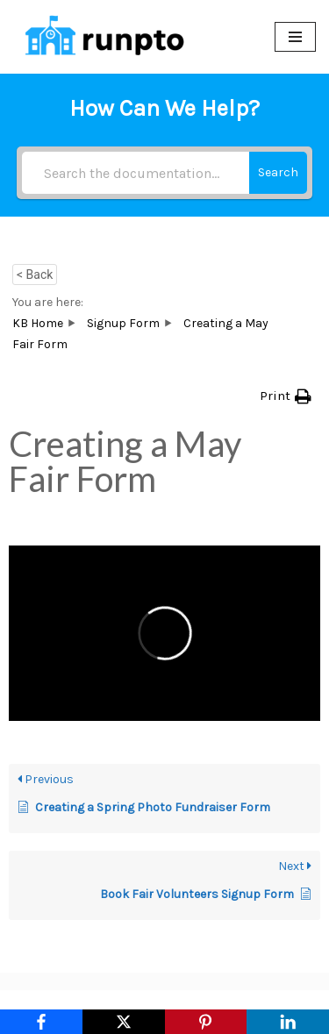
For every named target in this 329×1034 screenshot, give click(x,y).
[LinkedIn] (288, 1021)
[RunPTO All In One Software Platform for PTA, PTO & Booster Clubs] (101, 36)
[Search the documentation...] (136, 173)
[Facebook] (41, 1021)
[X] (123, 1021)
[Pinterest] (206, 1021)
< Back (35, 274)
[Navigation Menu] (295, 37)
